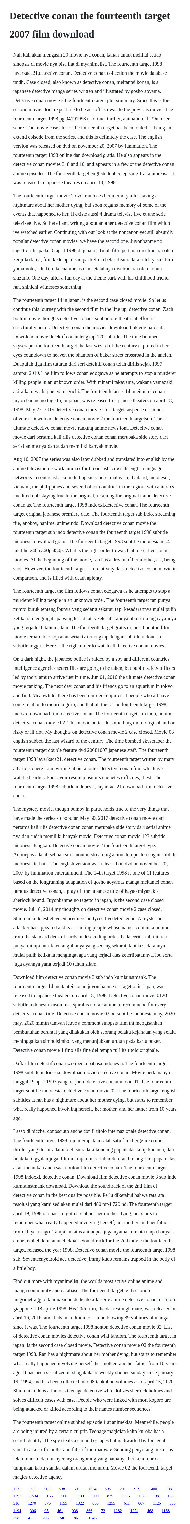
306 (33, 1511)
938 (75, 1511)
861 (77, 1518)
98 (157, 1496)
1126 (157, 1503)
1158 (166, 1511)
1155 (63, 1503)
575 (48, 1503)
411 (31, 1518)
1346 (61, 1518)
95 (46, 1511)
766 (45, 1518)
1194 (17, 1511)
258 (16, 1518)
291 (123, 1489)
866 (89, 1511)
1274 (134, 1511)
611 (127, 1503)
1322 (80, 1503)
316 (16, 1503)
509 (95, 1496)
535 (108, 1489)
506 (47, 1489)
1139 (80, 1496)
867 (141, 1503)
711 (33, 1489)
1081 (169, 1489)
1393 (17, 1496)
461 (60, 1511)
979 (137, 1489)
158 (171, 1496)
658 (95, 1503)
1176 (126, 1496)
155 (50, 1496)
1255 (111, 1503)
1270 (32, 1503)
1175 (142, 1496)
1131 (17, 1489)
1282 (118, 1511)
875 (110, 1496)
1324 (92, 1489)
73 (103, 1511)
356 (173, 1503)
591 (77, 1489)
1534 (34, 1496)
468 (150, 1511)
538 (62, 1489)
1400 (153, 1489)
